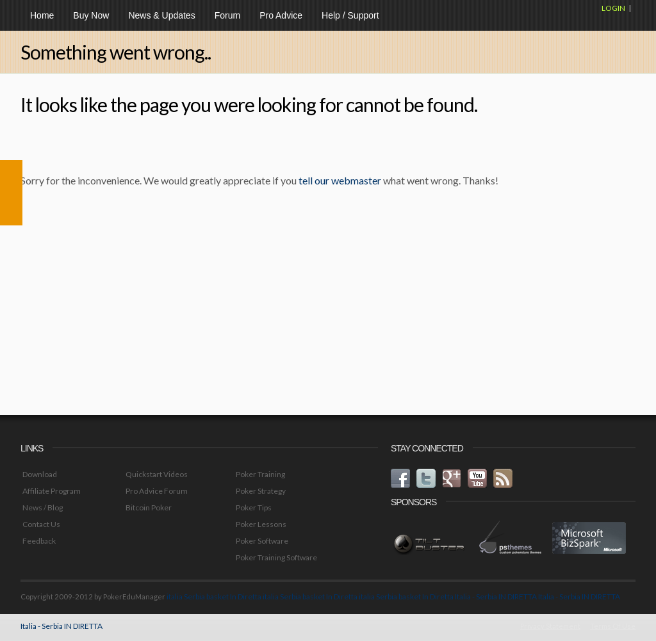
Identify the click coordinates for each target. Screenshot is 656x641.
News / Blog (42, 507)
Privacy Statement (550, 626)
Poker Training (260, 474)
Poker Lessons (261, 524)
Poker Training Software (276, 557)
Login (613, 8)
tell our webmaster (340, 180)
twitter (426, 478)
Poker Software (262, 541)
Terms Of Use (613, 626)
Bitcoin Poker (149, 507)
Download (39, 474)
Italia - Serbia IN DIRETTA (496, 596)
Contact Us (41, 524)
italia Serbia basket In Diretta (214, 596)
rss (502, 478)
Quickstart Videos (157, 474)
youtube (477, 478)
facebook (400, 478)
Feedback (39, 541)
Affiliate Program (51, 491)
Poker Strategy (261, 491)
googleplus (451, 478)
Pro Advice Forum (157, 491)
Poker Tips (254, 507)
